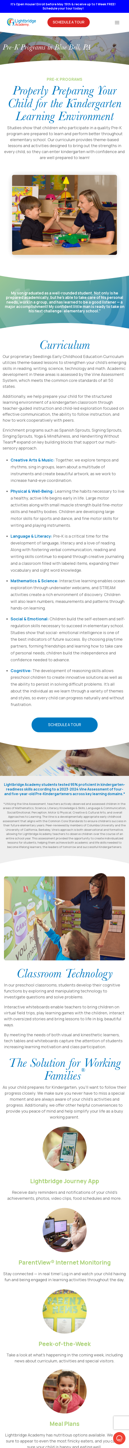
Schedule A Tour (68, 22)
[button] (119, 1438)
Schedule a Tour (64, 724)
